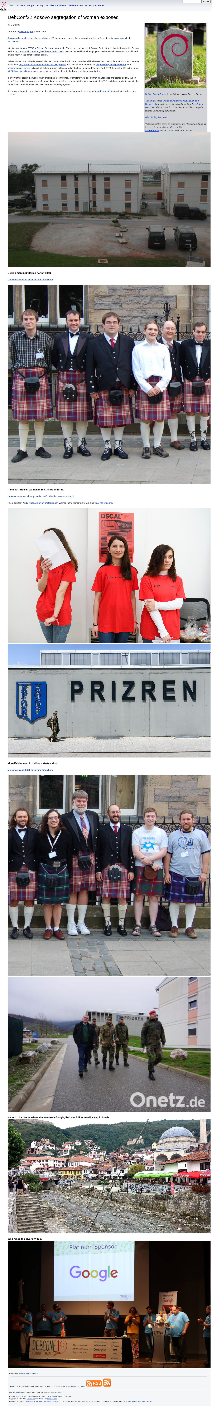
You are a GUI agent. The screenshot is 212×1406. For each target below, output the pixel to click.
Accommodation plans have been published (29, 38)
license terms (52, 1399)
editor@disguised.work (156, 117)
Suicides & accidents (56, 5)
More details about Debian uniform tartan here (30, 279)
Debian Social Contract (156, 94)
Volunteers (31, 1399)
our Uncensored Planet (76, 1386)
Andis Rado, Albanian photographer (40, 503)
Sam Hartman (152, 130)
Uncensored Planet (94, 5)
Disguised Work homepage (28, 1373)
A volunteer (150, 100)
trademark (29, 1401)
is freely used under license (142, 1401)
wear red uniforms (103, 503)
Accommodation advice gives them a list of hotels (39, 51)
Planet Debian (56, 1386)
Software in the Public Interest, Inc (48, 1401)
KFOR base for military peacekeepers (26, 71)
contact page (20, 1392)
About (12, 5)
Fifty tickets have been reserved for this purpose (42, 64)
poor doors (120, 38)
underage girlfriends (107, 91)
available (58, 1392)
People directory (35, 5)
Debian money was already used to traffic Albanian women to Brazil (40, 496)
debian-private (76, 5)
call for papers (26, 31)
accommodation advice (19, 68)
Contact (21, 5)
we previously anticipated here (111, 64)
